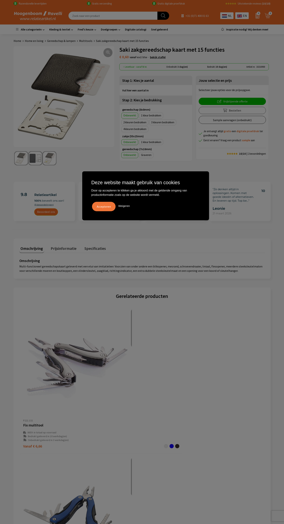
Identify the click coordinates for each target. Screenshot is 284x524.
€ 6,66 (32, 390)
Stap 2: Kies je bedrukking (142, 100)
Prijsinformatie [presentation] (60, 247)
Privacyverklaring (157, 440)
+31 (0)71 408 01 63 (197, 16)
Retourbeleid (91, 456)
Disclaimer (153, 445)
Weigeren (124, 205)
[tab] (30, 247)
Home (17, 41)
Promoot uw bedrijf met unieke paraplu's (235, 445)
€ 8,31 (216, 390)
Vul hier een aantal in (135, 90)
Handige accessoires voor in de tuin (231, 429)
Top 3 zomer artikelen (224, 434)
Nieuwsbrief (90, 451)
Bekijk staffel (158, 57)
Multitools (85, 41)
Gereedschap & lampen (61, 41)
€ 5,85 (93, 390)
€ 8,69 (155, 390)
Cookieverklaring (157, 434)
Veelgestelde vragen (95, 434)
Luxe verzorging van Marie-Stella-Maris (234, 456)
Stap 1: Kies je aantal (138, 80)
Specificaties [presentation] (89, 247)
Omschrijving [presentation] (30, 247)
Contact (88, 440)
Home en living (34, 41)
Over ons (88, 429)
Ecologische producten (224, 451)
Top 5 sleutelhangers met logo (229, 440)
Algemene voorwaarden (161, 429)
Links (86, 445)
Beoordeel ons (46, 212)
